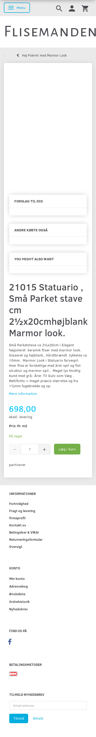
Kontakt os (17, 525)
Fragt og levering (22, 510)
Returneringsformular (25, 539)
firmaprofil (17, 518)
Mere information (23, 393)
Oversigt (15, 546)
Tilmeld (18, 718)
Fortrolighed (18, 503)
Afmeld (38, 718)
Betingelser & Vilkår (24, 532)
